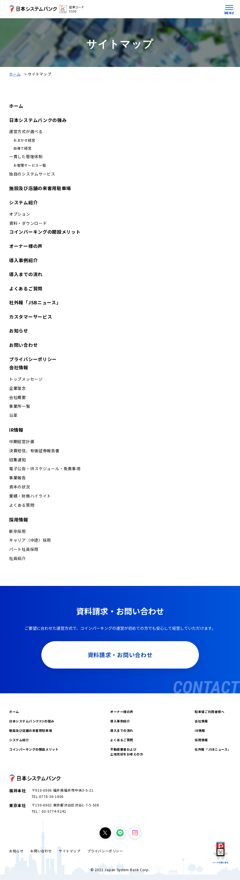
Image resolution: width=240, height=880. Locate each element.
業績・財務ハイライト (30, 496)
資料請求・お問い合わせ (120, 655)
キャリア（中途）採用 (30, 540)
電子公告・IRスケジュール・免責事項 (44, 468)
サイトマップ (69, 850)
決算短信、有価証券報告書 (34, 450)
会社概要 (17, 397)
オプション (19, 214)
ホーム (15, 74)
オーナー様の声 (26, 246)
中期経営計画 (21, 441)
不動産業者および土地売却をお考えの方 (126, 751)
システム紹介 (23, 202)
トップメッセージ (26, 379)
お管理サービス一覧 (29, 165)
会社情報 (18, 367)
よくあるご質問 (26, 288)
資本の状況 (19, 487)
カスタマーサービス (30, 316)
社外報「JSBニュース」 (35, 302)
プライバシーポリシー (33, 359)
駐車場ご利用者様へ (209, 711)
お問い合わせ (23, 344)
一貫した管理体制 (26, 156)
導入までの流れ (26, 274)
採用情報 (18, 519)
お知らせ (18, 330)
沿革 (13, 415)
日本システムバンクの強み (37, 120)
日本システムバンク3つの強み (31, 721)
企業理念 (17, 388)
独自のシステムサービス (32, 174)
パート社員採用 (24, 549)
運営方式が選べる (26, 131)
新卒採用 (17, 531)
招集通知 (17, 460)
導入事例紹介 (23, 260)
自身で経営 (22, 148)
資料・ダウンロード (28, 223)
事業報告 (17, 477)
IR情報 (16, 429)
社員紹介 (17, 558)
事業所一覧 (19, 406)
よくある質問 (21, 505)
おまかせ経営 (24, 140)
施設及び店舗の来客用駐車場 (40, 188)
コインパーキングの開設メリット (45, 231)
